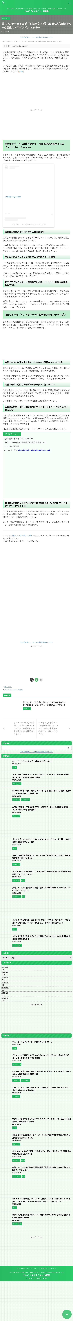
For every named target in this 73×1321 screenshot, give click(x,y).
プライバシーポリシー (33, 1260)
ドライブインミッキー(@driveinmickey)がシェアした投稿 (28, 224)
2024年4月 (5, 974)
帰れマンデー (8, 678)
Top (18, 1260)
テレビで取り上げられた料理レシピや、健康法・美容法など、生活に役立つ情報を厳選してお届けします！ (36, 1264)
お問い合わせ (52, 1260)
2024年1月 (5, 990)
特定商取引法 (44, 1260)
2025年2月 (5, 959)
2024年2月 (5, 984)
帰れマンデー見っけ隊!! (22, 535)
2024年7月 (5, 969)
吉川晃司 (20, 681)
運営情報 (23, 1260)
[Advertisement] (36, 124)
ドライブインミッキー (11, 681)
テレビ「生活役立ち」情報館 (36, 11)
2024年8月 (5, 964)
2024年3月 (5, 979)
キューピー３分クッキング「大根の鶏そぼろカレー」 (32, 752)
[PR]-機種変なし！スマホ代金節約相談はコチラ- (36, 37)
